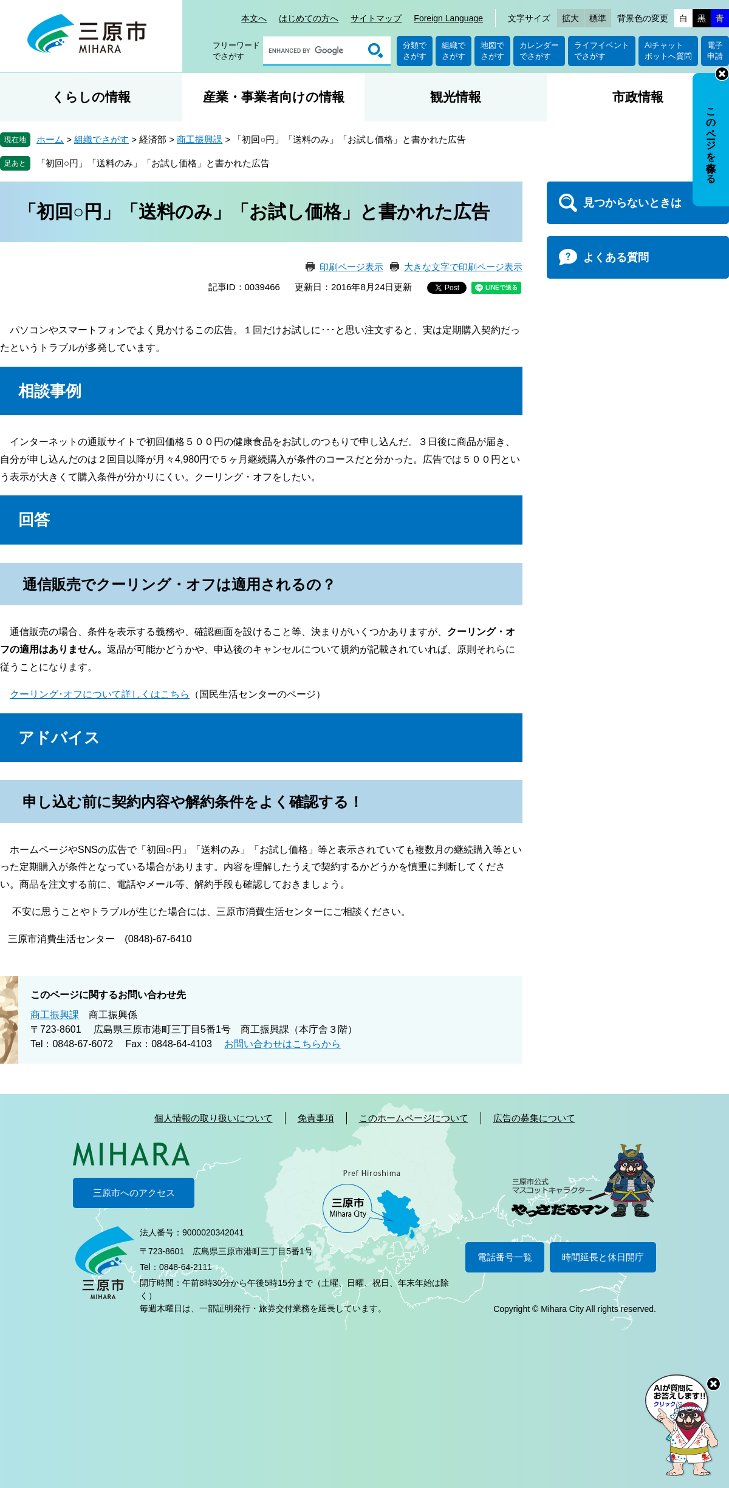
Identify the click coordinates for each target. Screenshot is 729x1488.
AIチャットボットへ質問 (668, 51)
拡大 (570, 18)
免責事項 (316, 1118)
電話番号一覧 (504, 1257)
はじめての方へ (308, 18)
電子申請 (715, 51)
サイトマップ (376, 18)
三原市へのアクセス (134, 1192)
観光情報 (455, 97)
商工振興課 (199, 139)
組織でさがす (453, 51)
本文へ (254, 18)
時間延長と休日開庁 (603, 1257)
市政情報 (637, 97)
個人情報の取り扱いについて (213, 1118)
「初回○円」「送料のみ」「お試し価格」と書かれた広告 (153, 163)
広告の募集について (534, 1118)
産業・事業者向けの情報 (273, 97)
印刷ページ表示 (351, 267)
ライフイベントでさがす (601, 51)
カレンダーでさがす (539, 51)
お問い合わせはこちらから (282, 1044)
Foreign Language (448, 18)
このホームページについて (413, 1118)
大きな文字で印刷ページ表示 (463, 267)
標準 (597, 18)
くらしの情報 (91, 97)
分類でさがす (414, 51)
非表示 (722, 74)
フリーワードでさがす (236, 51)
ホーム (50, 139)
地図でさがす (492, 51)
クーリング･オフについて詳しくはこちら (100, 694)
